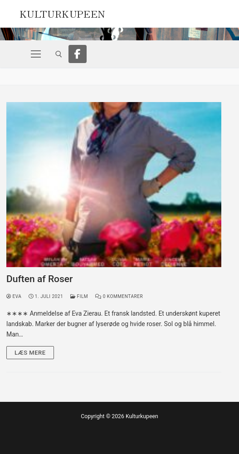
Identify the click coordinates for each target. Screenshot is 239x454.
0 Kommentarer (119, 296)
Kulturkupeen (62, 13)
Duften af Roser (39, 278)
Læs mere (30, 352)
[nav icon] (36, 54)
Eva (13, 296)
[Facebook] (77, 54)
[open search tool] (58, 54)
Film (79, 296)
